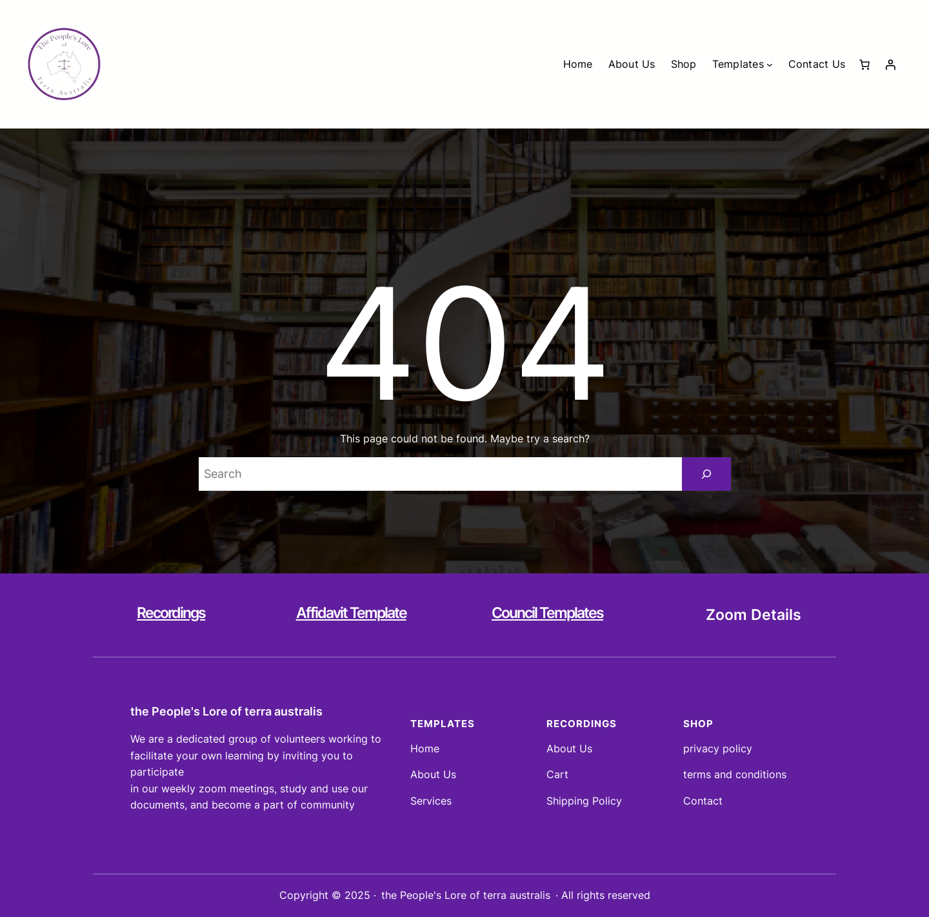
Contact (703, 800)
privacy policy (717, 748)
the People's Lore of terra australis (226, 711)
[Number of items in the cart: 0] (864, 64)
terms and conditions (734, 774)
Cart (557, 774)
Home (424, 748)
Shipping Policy (584, 800)
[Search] (706, 474)
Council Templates (547, 613)
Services (431, 800)
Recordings (171, 613)
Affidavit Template (351, 613)
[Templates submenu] (769, 64)
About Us (433, 774)
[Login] (890, 64)
